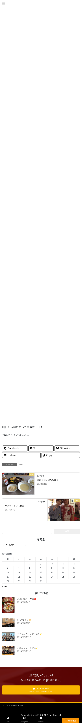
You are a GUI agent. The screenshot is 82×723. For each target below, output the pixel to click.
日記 (21, 464)
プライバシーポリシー (12, 705)
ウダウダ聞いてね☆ (14, 505)
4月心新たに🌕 (24, 620)
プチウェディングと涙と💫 (29, 634)
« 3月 (4, 586)
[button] (41, 689)
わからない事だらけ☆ (47, 479)
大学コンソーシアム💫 (27, 648)
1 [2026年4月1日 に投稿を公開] (29, 563)
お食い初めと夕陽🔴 (26, 599)
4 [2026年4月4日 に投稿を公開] (63, 563)
